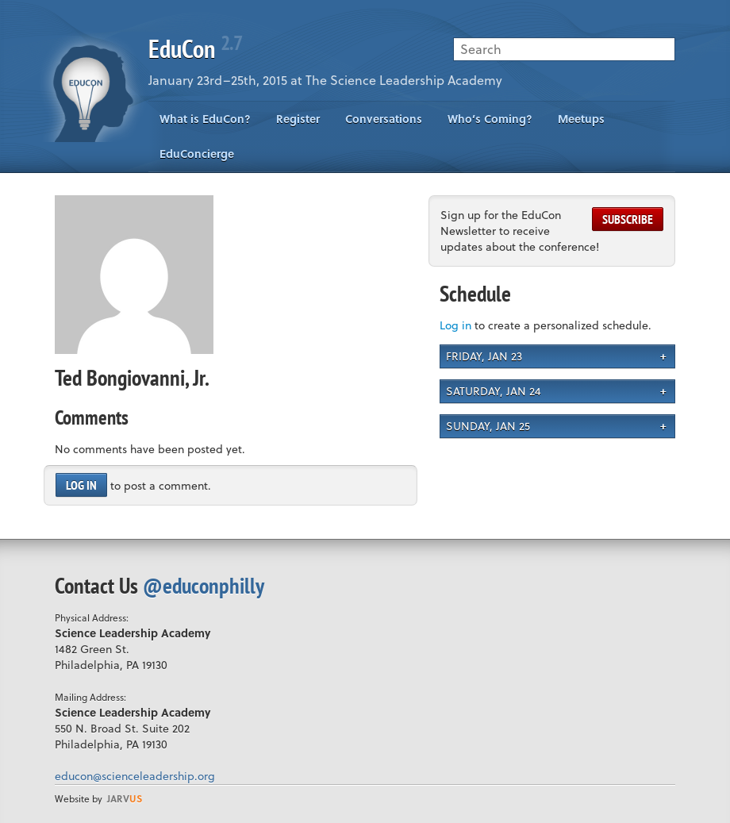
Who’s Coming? (490, 118)
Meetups (581, 118)
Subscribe (627, 219)
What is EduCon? (205, 118)
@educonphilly (203, 585)
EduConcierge (196, 153)
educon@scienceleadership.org (135, 775)
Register (298, 118)
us (124, 798)
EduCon (195, 48)
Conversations (383, 118)
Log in (81, 485)
